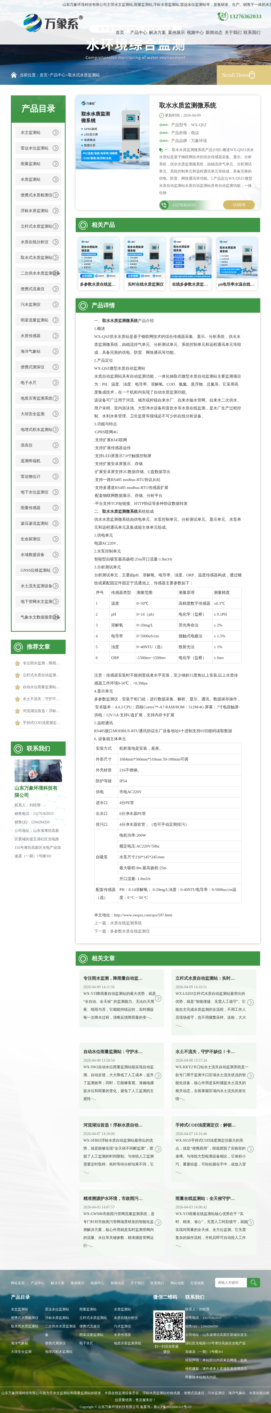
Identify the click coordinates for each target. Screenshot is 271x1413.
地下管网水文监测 (36, 601)
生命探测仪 (30, 539)
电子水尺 (29, 383)
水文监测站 (30, 132)
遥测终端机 (30, 461)
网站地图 (177, 1283)
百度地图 (197, 1283)
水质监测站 (30, 179)
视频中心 (195, 32)
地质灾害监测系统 (36, 398)
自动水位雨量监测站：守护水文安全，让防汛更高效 (42, 687)
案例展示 (176, 32)
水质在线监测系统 (126, 923)
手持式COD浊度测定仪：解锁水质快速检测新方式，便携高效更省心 (42, 723)
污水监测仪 (30, 304)
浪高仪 (27, 445)
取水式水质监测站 (84, 75)
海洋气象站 (30, 351)
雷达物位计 (30, 476)
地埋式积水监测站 (36, 429)
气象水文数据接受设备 (40, 617)
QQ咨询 (239, 205)
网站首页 (18, 1283)
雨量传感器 (30, 508)
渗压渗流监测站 (34, 523)
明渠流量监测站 (34, 320)
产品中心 (138, 32)
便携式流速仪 (32, 289)
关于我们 (233, 32)
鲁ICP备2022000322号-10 (172, 1407)
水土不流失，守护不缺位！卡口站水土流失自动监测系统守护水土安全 (42, 699)
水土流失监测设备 (36, 586)
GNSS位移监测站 (36, 570)
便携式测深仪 (32, 367)
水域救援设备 (32, 555)
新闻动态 (214, 32)
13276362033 (184, 205)
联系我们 (251, 32)
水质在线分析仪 (34, 242)
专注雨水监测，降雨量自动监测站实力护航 (42, 663)
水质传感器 (30, 336)
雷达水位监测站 (34, 148)
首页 (120, 32)
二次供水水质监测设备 (40, 273)
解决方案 (157, 32)
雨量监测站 (30, 164)
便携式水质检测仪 (36, 195)
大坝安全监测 (32, 414)
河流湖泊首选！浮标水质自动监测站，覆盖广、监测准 (42, 711)
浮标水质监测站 (34, 211)
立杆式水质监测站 (36, 226)
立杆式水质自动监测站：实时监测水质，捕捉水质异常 (42, 675)
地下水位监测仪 (34, 492)
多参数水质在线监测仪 (130, 931)
